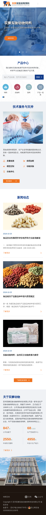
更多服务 (11, 181)
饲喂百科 (6, 497)
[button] (19, 52)
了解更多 (6, 450)
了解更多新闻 (23, 380)
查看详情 (11, 38)
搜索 (39, 77)
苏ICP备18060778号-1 (19, 508)
